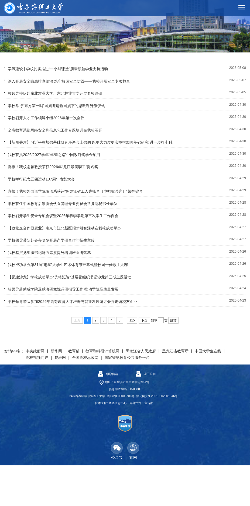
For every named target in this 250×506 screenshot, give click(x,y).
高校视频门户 (75, 398)
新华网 (60, 391)
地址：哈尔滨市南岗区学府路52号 (127, 422)
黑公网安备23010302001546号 (157, 436)
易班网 (100, 398)
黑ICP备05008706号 (120, 436)
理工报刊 (146, 414)
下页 (144, 361)
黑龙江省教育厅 (193, 391)
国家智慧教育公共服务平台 (176, 398)
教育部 (79, 391)
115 (132, 361)
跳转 (173, 361)
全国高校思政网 (129, 398)
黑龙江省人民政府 (155, 391)
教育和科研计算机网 (111, 391)
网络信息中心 (117, 443)
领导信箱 (108, 414)
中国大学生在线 (41, 398)
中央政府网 (36, 391)
